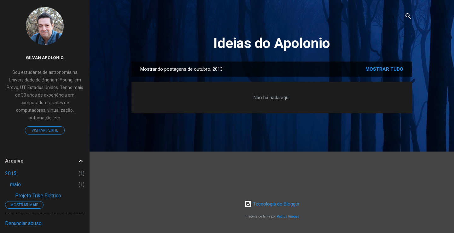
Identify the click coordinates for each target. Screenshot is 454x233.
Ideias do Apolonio (271, 43)
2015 (10, 173)
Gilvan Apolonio (45, 57)
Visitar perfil (45, 130)
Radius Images (288, 216)
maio (15, 185)
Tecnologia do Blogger (272, 204)
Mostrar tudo (384, 69)
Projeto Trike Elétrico (38, 196)
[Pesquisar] (408, 17)
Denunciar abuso (23, 223)
